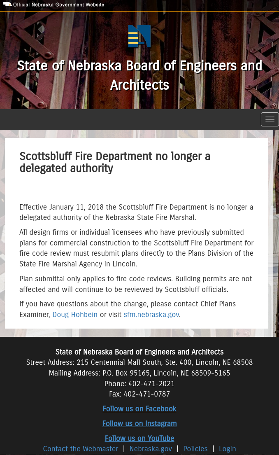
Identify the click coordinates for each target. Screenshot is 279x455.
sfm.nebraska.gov (151, 314)
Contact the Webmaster (82, 448)
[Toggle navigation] (270, 119)
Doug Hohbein (75, 314)
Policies (195, 448)
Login (227, 448)
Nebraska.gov (151, 448)
